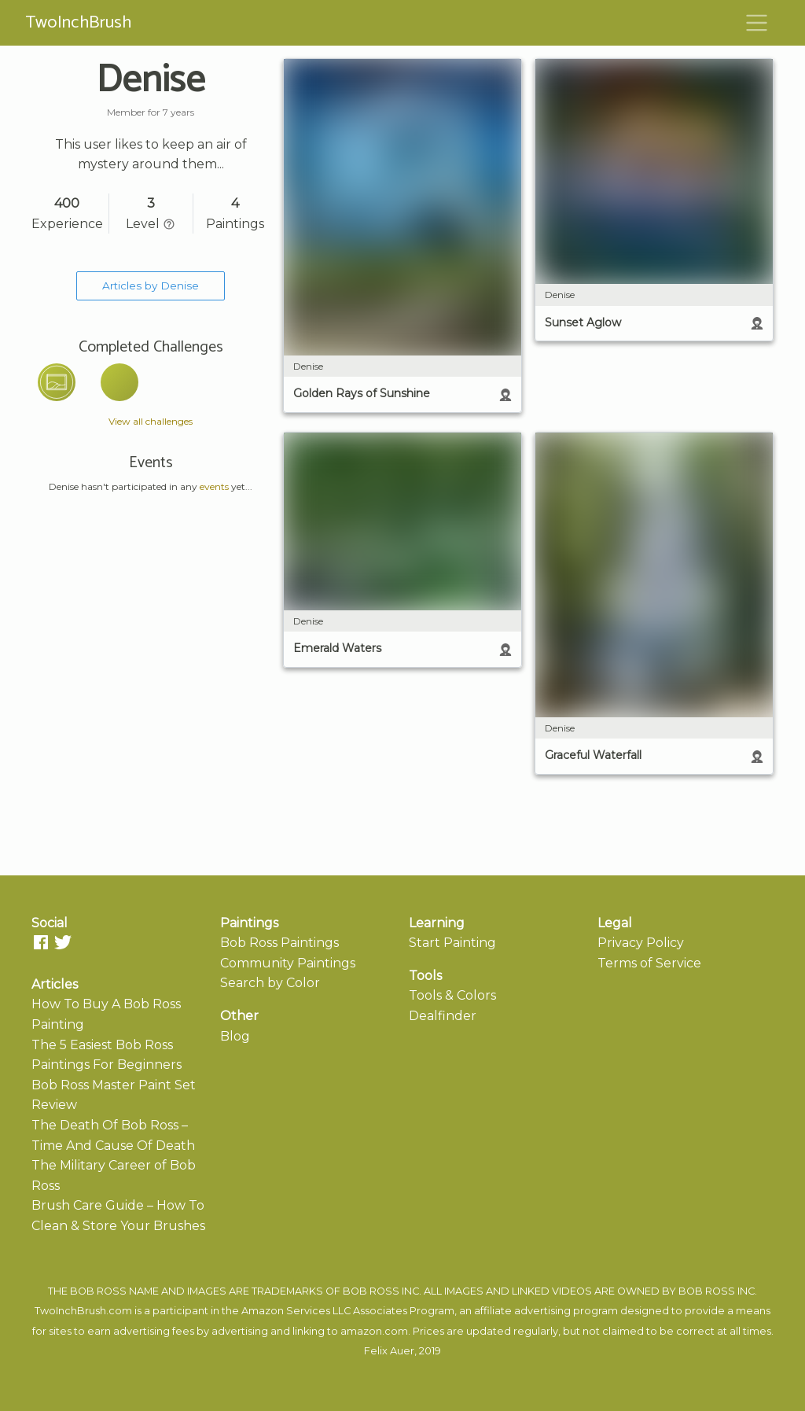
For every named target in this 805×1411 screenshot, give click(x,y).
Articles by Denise (150, 285)
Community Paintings (287, 963)
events (214, 486)
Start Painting (452, 942)
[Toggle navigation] (757, 22)
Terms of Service (649, 963)
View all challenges (150, 421)
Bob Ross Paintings (279, 942)
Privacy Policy (640, 942)
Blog (235, 1036)
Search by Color (270, 982)
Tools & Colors (452, 995)
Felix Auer (389, 1351)
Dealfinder (442, 1015)
